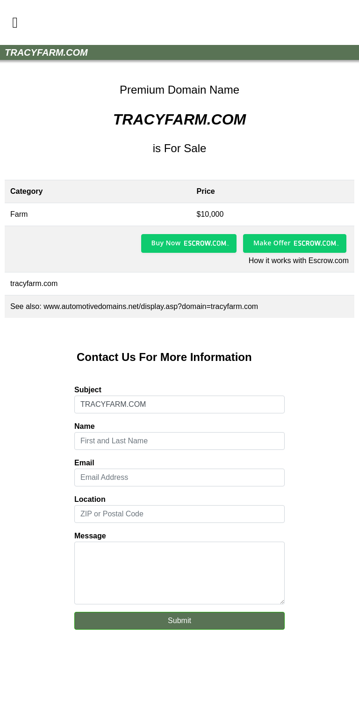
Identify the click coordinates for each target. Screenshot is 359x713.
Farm (19, 214)
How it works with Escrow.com (299, 261)
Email (84, 463)
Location (90, 499)
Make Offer (272, 242)
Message (90, 536)
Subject (87, 390)
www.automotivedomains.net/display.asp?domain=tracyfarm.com (150, 306)
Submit (179, 621)
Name (84, 426)
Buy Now (166, 242)
